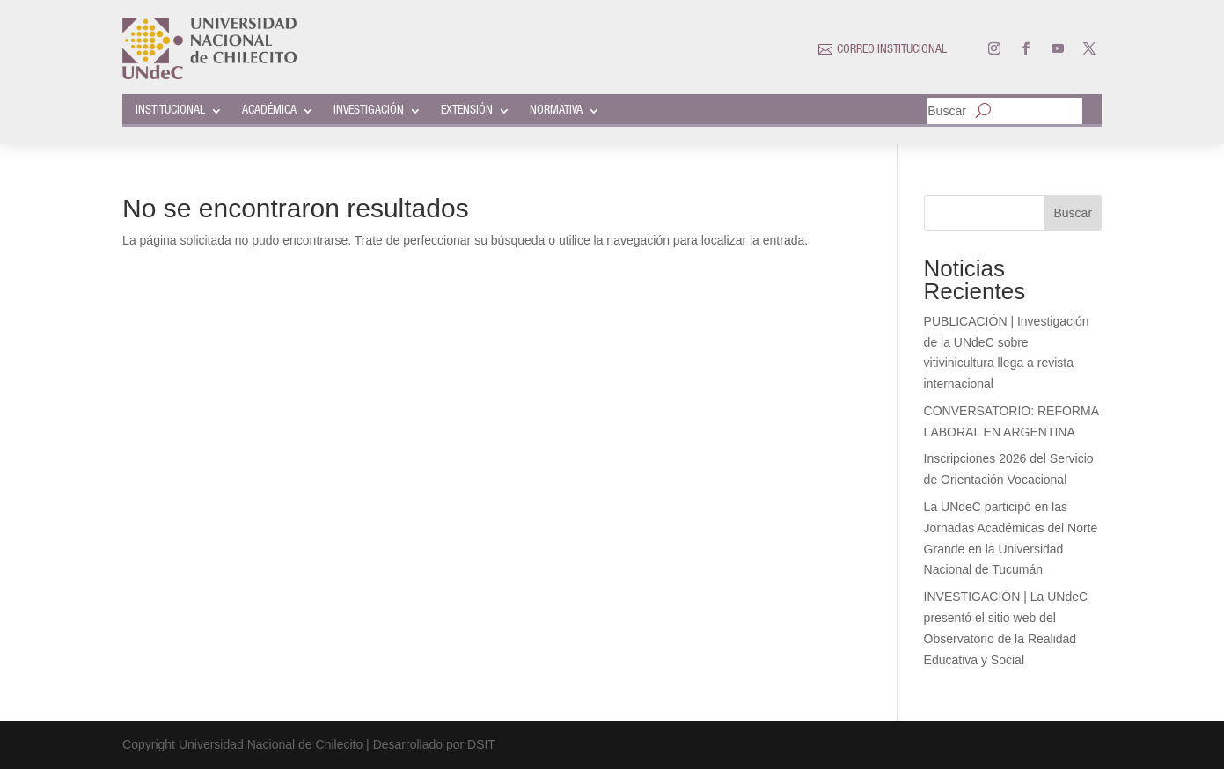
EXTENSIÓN (467, 111)
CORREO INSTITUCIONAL (892, 50)
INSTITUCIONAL (170, 111)
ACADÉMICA (269, 111)
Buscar (946, 111)
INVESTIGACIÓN (368, 111)
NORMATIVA (556, 111)
